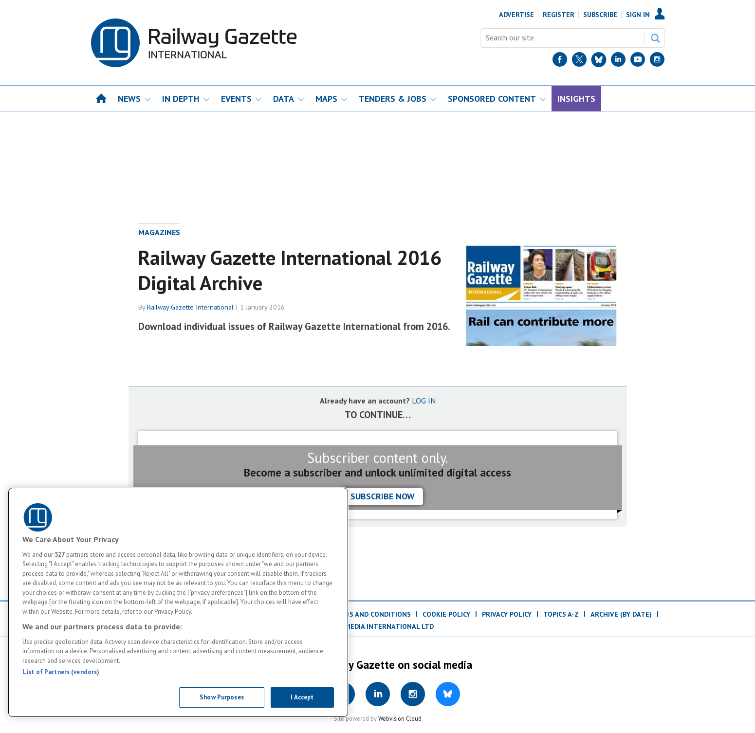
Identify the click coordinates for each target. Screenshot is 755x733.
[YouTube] (637, 62)
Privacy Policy (507, 614)
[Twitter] (579, 62)
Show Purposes (222, 697)
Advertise (516, 14)
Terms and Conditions (371, 614)
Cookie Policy (446, 614)
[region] (178, 602)
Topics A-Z (561, 614)
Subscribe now (382, 496)
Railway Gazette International (190, 307)
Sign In (638, 14)
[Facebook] (560, 62)
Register (558, 14)
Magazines (159, 232)
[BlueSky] (599, 62)
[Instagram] (657, 62)
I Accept (302, 697)
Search (655, 38)
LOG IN (424, 400)
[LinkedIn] (618, 62)
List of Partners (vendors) (60, 672)
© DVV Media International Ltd (378, 626)
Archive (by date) (621, 614)
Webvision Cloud (400, 718)
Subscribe (600, 14)
